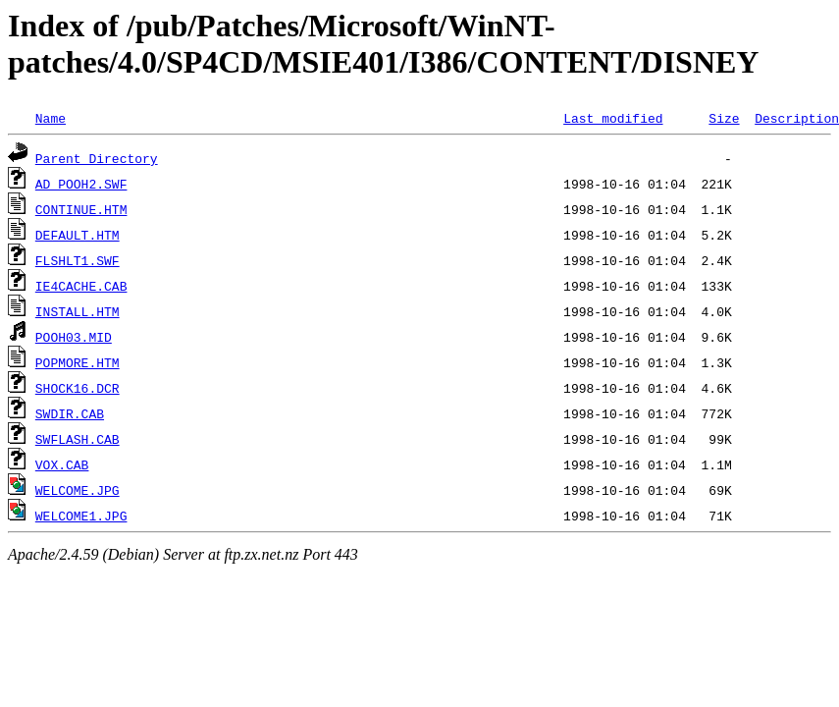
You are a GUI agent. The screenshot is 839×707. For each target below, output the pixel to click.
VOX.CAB (62, 464)
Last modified (612, 118)
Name (50, 118)
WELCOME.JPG (77, 490)
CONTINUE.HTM (81, 209)
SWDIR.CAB (69, 413)
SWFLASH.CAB (77, 439)
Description (797, 118)
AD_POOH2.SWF (81, 183)
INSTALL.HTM (77, 311)
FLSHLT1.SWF (77, 260)
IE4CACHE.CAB (81, 286)
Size (723, 118)
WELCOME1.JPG (81, 515)
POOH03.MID (73, 337)
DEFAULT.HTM (77, 235)
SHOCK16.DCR (77, 388)
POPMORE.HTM (77, 362)
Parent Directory (96, 158)
